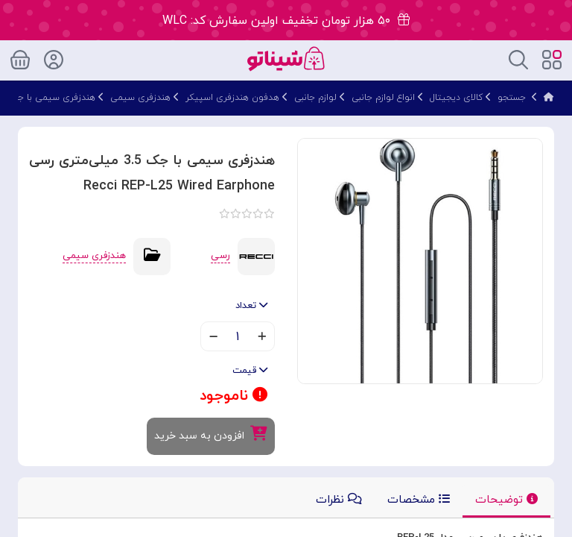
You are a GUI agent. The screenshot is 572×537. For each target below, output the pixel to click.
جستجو (512, 98)
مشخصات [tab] (418, 500)
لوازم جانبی (315, 98)
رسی (220, 256)
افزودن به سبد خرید (210, 434)
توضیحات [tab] (506, 500)
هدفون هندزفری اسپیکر (232, 98)
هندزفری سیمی (140, 98)
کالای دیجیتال (456, 98)
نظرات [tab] (339, 500)
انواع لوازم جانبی (383, 98)
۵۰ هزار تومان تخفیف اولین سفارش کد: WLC (286, 21)
